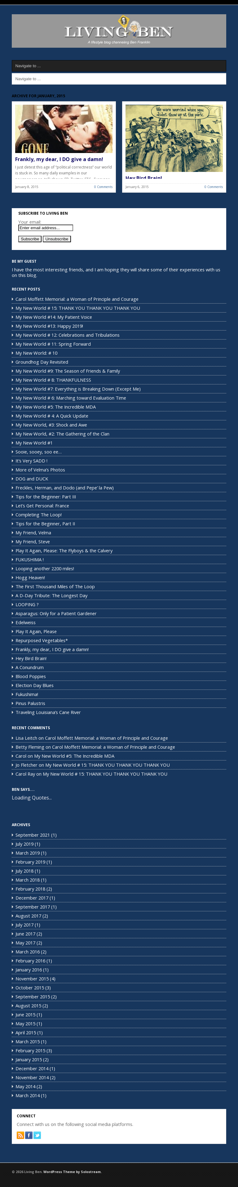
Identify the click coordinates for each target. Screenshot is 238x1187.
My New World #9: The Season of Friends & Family (67, 371)
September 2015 (32, 996)
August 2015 (28, 1005)
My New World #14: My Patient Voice (53, 317)
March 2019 (27, 853)
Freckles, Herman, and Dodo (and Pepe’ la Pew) (64, 487)
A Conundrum (29, 667)
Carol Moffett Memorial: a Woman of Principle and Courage (77, 299)
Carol (20, 756)
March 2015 (27, 1041)
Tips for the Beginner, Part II (45, 523)
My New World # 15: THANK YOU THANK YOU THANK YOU (77, 308)
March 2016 (27, 951)
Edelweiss (25, 622)
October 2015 (29, 987)
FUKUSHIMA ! (29, 559)
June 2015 (25, 1014)
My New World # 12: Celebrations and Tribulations (67, 335)
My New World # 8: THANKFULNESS (53, 380)
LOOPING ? (27, 604)
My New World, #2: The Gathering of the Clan (62, 434)
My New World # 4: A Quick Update (51, 416)
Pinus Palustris (30, 703)
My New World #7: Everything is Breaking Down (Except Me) (78, 389)
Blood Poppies (30, 676)
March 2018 (27, 880)
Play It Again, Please (36, 631)
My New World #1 (34, 443)
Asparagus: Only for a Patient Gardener (56, 613)
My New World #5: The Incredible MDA (55, 407)
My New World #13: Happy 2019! (49, 326)
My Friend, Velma (33, 532)
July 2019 (24, 844)
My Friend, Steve (32, 541)
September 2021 (32, 835)
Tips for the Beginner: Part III (45, 496)
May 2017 (25, 943)
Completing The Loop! (38, 514)
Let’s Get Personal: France (42, 505)
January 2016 (28, 969)
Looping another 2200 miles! (44, 568)
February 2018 (30, 889)
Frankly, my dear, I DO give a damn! (59, 159)
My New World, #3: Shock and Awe (51, 425)
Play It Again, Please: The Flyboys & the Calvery (63, 550)
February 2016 (30, 960)
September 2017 (32, 907)
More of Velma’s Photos (40, 469)
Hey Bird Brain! (144, 178)
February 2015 (30, 1050)
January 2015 (28, 1059)
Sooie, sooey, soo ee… (38, 452)
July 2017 (24, 925)
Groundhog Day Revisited (41, 362)
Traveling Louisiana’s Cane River (48, 712)
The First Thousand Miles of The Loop (55, 586)
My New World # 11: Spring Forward (53, 344)
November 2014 (32, 1077)
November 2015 (32, 978)
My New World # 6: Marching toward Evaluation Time (70, 398)
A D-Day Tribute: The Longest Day (51, 595)
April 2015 (25, 1032)
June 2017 (25, 934)
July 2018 (24, 871)
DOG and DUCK (31, 478)
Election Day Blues (34, 685)
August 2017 (28, 916)
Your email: (29, 222)
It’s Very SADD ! (31, 461)
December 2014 (31, 1068)
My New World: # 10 (36, 353)
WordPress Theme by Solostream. (72, 1172)
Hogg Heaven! (30, 577)
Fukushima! (26, 694)
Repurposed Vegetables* (41, 640)
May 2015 (25, 1023)
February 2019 (30, 862)
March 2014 (27, 1095)
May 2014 (25, 1086)
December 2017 (31, 898)
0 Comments (103, 187)
